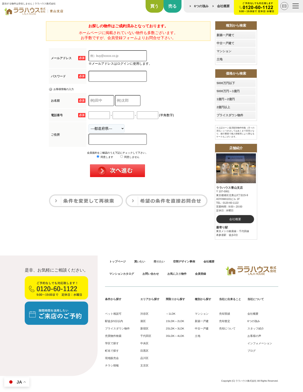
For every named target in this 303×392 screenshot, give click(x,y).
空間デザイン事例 (184, 261)
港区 (143, 321)
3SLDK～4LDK (175, 335)
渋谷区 (144, 313)
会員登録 (200, 273)
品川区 (144, 358)
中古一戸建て (225, 43)
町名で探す (112, 350)
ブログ (251, 350)
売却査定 (224, 321)
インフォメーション (259, 343)
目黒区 (144, 350)
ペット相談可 (113, 313)
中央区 (144, 343)
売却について (227, 328)
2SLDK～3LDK (175, 328)
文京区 (144, 365)
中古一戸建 (202, 328)
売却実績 (224, 313)
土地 (219, 59)
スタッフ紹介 (255, 328)
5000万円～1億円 (228, 91)
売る (172, 6)
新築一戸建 (202, 321)
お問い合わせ (150, 273)
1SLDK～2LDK (175, 321)
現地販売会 (112, 358)
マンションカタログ (121, 273)
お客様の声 (254, 335)
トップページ (117, 261)
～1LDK (171, 313)
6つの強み (201, 6)
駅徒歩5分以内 (114, 321)
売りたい (159, 261)
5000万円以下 (226, 83)
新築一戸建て (225, 35)
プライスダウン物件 (230, 115)
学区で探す (112, 343)
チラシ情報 (112, 365)
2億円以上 (223, 107)
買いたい (139, 261)
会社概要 (223, 6)
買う (154, 6)
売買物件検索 (113, 335)
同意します (105, 157)
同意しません (129, 157)
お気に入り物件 (177, 273)
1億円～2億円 (226, 99)
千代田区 (145, 335)
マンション (224, 51)
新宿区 (144, 328)
